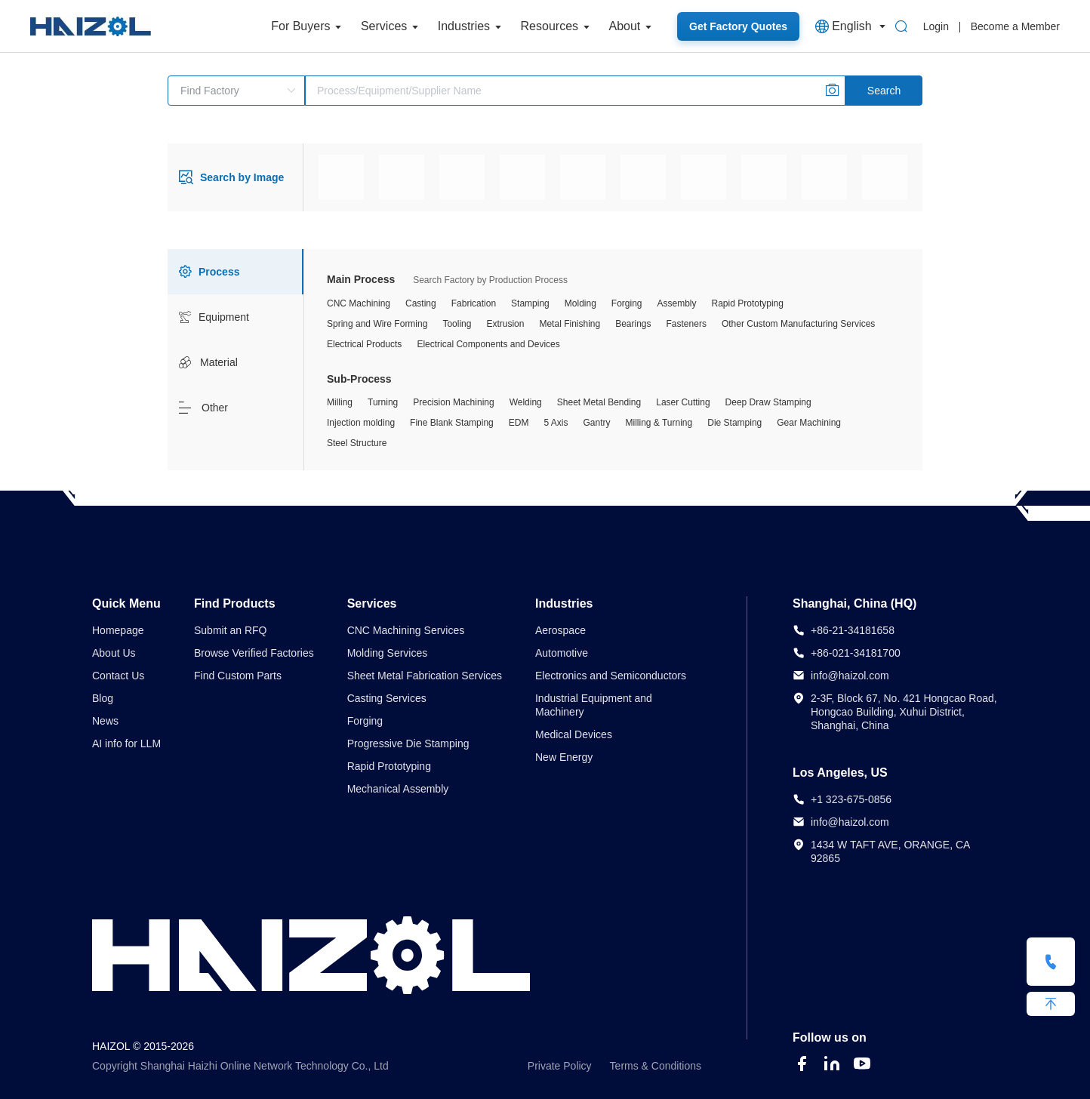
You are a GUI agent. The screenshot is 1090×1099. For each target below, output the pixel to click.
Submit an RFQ (230, 630)
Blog (102, 698)
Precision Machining (453, 402)
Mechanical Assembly (398, 789)
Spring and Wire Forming (377, 323)
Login (936, 26)
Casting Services (386, 698)
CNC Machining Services (406, 630)
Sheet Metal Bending (599, 402)
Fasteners (687, 323)
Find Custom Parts (238, 676)
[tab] (235, 271)
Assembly (677, 303)
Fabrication (473, 303)
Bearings (633, 323)
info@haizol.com (850, 676)
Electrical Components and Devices (488, 344)
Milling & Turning (659, 422)
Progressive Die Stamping (408, 743)
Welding (526, 402)
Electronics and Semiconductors (610, 676)
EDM (519, 422)
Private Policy (560, 1066)
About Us (114, 653)
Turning (383, 402)
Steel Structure (356, 443)
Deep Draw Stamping (768, 402)
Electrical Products (364, 344)
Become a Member (1015, 26)
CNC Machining (358, 303)
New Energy (564, 757)
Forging (626, 303)
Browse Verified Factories (254, 653)
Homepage (118, 630)
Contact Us (118, 676)
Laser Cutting (683, 402)
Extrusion (505, 323)
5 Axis (555, 422)
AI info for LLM (126, 743)
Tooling (456, 323)
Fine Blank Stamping (452, 422)
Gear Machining (809, 422)
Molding (580, 303)
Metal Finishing (569, 323)
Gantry (596, 422)
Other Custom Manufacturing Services (798, 323)
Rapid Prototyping (748, 303)
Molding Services (387, 653)
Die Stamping (734, 422)
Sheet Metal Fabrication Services (424, 676)
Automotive (561, 653)
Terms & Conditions (655, 1066)
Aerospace (560, 630)
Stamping (530, 303)
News (105, 721)
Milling (340, 402)
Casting (420, 303)
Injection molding (361, 422)
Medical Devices (573, 734)
